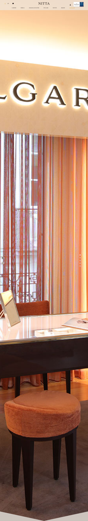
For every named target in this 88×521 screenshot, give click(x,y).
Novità (55, 7)
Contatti (72, 7)
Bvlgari (46, 7)
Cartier (14, 7)
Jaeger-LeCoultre (34, 7)
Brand (63, 7)
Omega (22, 7)
